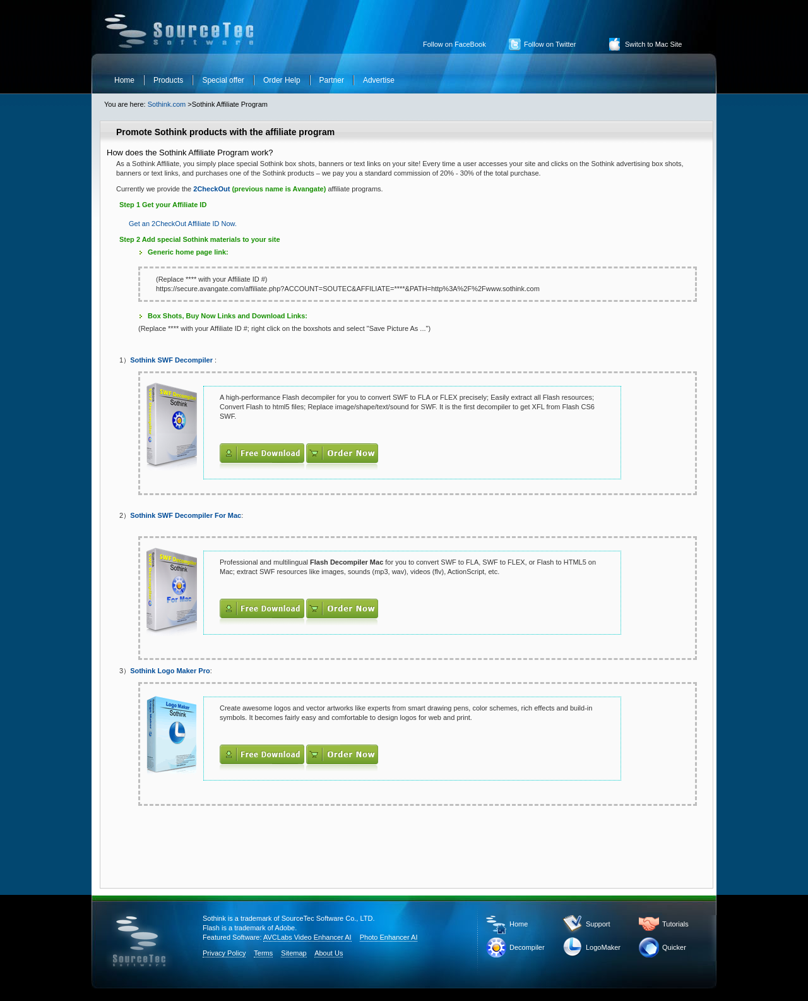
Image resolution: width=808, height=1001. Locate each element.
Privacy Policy (224, 953)
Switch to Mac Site (653, 44)
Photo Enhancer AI (389, 937)
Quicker (674, 947)
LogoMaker (603, 947)
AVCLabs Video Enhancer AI (307, 937)
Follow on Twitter (550, 44)
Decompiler (527, 947)
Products (168, 80)
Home (124, 80)
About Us (328, 953)
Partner (331, 80)
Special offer (223, 80)
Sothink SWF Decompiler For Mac (185, 515)
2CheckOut (210, 189)
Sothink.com (167, 104)
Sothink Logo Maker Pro (170, 670)
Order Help (281, 80)
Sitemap (293, 953)
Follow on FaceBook (454, 44)
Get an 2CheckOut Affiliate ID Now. (183, 223)
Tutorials (675, 924)
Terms (263, 953)
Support (598, 924)
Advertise (379, 80)
